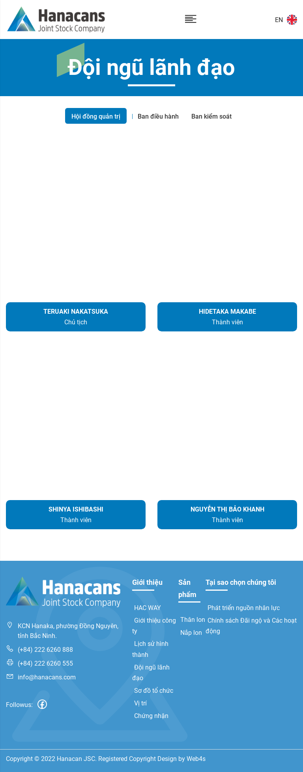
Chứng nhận (151, 716)
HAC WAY (147, 608)
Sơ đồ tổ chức (153, 690)
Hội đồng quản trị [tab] (95, 116)
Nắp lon (191, 632)
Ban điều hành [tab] (158, 116)
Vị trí (140, 703)
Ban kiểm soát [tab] (211, 116)
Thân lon (192, 619)
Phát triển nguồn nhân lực (244, 608)
